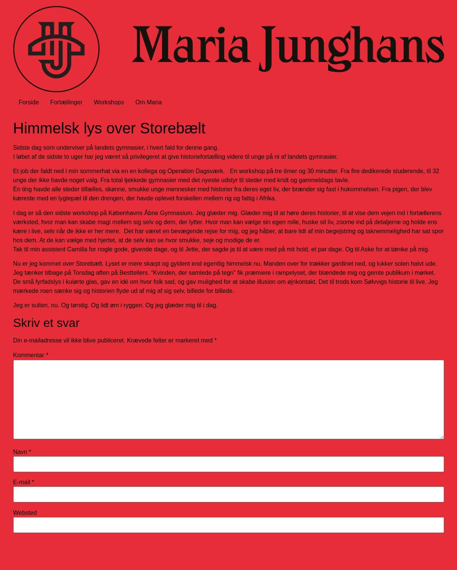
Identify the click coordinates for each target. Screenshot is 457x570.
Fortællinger (66, 102)
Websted (25, 513)
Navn (22, 452)
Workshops (109, 102)
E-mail (23, 482)
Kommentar (30, 355)
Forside (29, 102)
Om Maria (148, 102)
